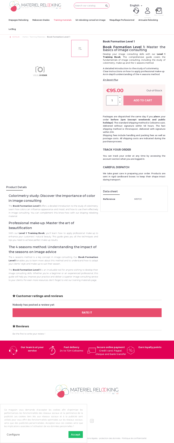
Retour (14, 37)
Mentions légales (90, 438)
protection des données (109, 438)
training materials (81, 280)
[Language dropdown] (136, 5)
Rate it (87, 312)
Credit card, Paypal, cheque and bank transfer (110, 350)
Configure (13, 434)
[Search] (91, 5)
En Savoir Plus (110, 79)
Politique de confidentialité (134, 438)
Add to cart (143, 100)
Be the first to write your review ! (29, 333)
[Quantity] (112, 100)
